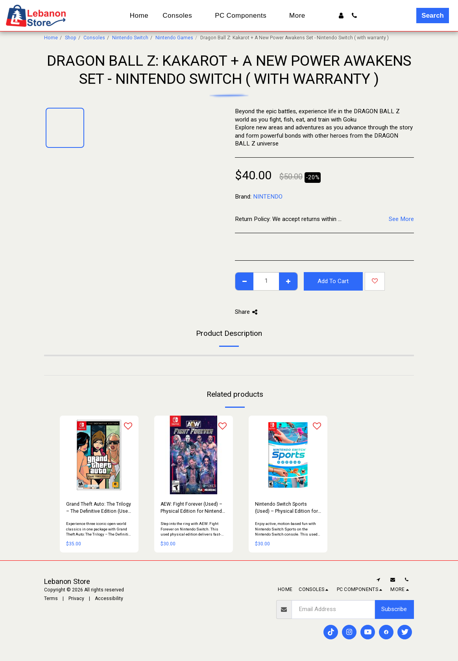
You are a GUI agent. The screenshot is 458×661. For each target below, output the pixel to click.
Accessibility (109, 598)
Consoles (94, 38)
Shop (70, 38)
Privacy (76, 598)
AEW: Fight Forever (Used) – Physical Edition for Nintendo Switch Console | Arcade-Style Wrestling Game (193, 508)
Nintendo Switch (130, 38)
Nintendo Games (174, 38)
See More (401, 219)
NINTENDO (268, 196)
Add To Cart (333, 281)
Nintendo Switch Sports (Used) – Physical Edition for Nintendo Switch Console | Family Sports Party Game (286, 508)
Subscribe (394, 609)
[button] (354, 15)
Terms (51, 598)
